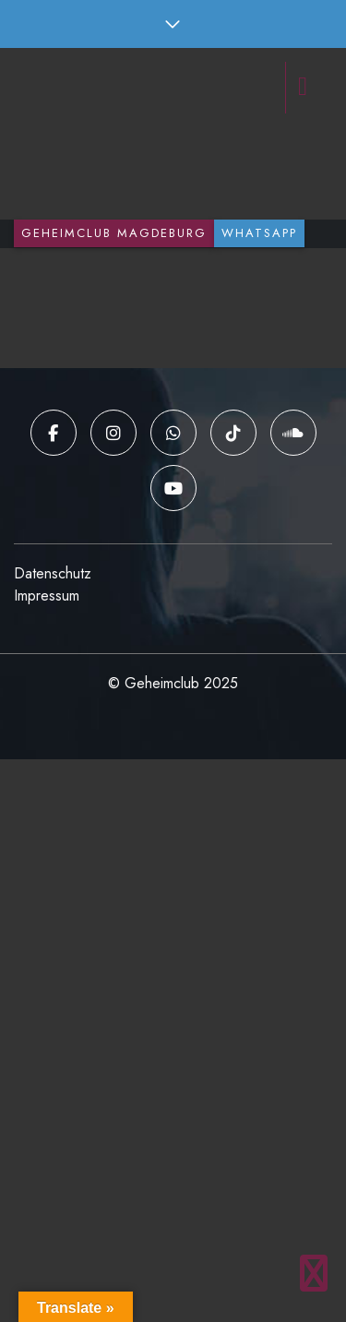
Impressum (46, 595)
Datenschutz (52, 573)
